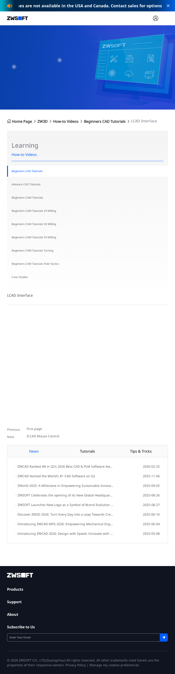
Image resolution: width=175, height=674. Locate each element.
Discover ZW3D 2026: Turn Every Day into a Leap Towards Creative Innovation (64, 514)
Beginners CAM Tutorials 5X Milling (34, 237)
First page (34, 429)
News (34, 451)
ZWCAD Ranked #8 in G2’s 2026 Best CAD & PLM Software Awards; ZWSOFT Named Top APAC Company (64, 466)
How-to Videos (65, 121)
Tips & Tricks (141, 451)
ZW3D (42, 121)
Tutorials (87, 451)
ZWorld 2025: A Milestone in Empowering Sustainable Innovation (64, 485)
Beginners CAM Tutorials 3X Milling (34, 224)
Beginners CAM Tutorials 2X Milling (34, 211)
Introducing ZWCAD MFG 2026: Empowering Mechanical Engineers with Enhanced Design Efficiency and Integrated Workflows (64, 524)
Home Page (19, 121)
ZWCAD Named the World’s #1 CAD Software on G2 (55, 476)
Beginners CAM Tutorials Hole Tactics (35, 264)
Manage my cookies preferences (114, 665)
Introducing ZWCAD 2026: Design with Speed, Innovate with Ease (64, 533)
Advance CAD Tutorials (26, 184)
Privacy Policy (76, 665)
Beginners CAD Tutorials (105, 121)
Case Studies (20, 277)
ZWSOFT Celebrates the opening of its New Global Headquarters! (64, 495)
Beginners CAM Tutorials (27, 197)
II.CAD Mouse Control (43, 436)
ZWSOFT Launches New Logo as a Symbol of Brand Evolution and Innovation (64, 505)
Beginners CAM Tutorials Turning (32, 250)
